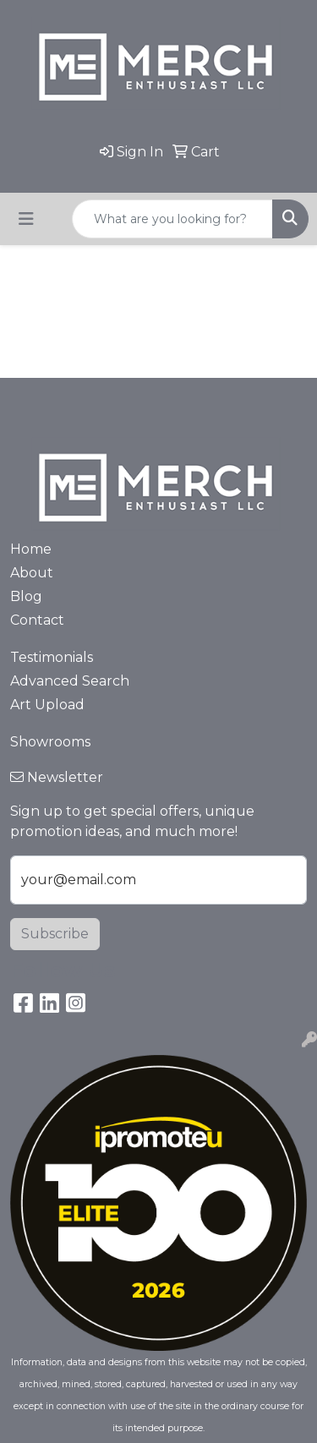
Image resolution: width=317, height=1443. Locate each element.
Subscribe (55, 934)
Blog (26, 596)
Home (31, 549)
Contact (37, 620)
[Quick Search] (172, 219)
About (31, 573)
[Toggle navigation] (26, 219)
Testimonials (51, 657)
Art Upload (47, 705)
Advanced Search (69, 681)
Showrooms (50, 742)
